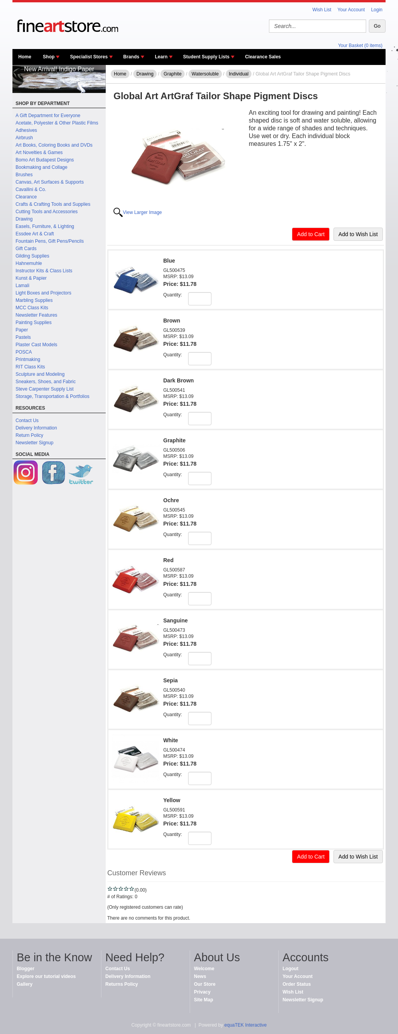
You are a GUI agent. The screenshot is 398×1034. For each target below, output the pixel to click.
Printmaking (28, 359)
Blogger (25, 968)
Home (24, 57)
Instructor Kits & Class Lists (44, 270)
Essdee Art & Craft (35, 234)
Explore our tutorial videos (46, 976)
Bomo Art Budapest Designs (45, 160)
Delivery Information (36, 428)
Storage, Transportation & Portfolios (52, 396)
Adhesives (26, 130)
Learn (161, 57)
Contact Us (27, 420)
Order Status (297, 984)
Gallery (25, 984)
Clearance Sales (263, 57)
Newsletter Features (36, 315)
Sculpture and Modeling (40, 374)
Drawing (24, 219)
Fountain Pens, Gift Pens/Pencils (50, 241)
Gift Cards (26, 248)
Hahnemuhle (29, 263)
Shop (48, 57)
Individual (239, 74)
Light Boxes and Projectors (43, 293)
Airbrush (24, 137)
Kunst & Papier (31, 278)
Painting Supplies (34, 322)
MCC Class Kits (32, 307)
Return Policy (29, 435)
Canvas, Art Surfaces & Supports (50, 182)
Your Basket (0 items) (360, 45)
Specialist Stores (89, 57)
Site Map (203, 999)
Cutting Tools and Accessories (47, 211)
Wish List (322, 9)
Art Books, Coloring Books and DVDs (54, 145)
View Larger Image (142, 212)
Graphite (173, 74)
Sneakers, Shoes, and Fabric (46, 381)
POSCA (24, 352)
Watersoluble (205, 74)
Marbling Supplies (34, 300)
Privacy (202, 992)
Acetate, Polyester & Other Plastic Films (57, 123)
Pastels (23, 337)
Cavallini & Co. (31, 189)
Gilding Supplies (32, 256)
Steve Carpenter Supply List (44, 389)
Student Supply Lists (206, 57)
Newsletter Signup (34, 442)
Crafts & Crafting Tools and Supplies (53, 204)
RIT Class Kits (30, 367)
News (200, 976)
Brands (131, 57)
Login (376, 9)
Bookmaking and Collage (41, 167)
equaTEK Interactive (245, 1025)
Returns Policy (121, 984)
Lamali (22, 285)
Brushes (24, 174)
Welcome (204, 968)
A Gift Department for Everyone (48, 115)
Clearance (26, 197)
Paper (22, 330)
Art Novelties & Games (39, 152)
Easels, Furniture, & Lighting (45, 226)
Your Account (351, 9)
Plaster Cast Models (36, 344)
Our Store (204, 984)
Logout (290, 968)
